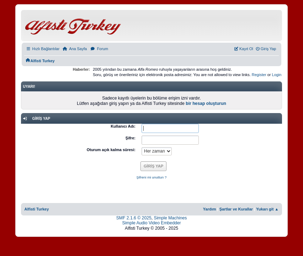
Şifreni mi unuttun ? (151, 177)
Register (259, 75)
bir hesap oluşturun (206, 103)
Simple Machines (170, 217)
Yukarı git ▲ (267, 209)
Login (277, 75)
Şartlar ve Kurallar (236, 209)
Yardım (209, 209)
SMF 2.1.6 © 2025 (134, 217)
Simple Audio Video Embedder (151, 222)
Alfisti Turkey (37, 209)
